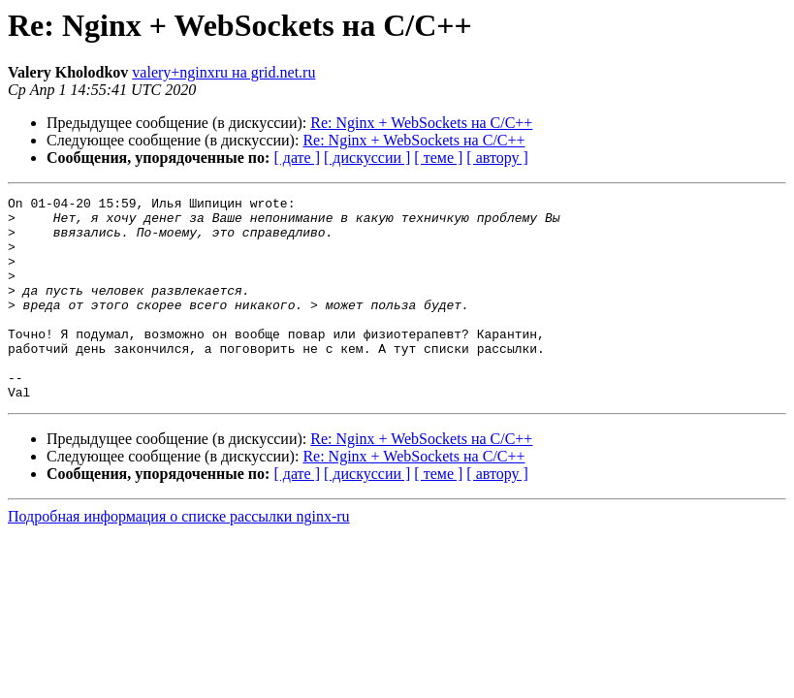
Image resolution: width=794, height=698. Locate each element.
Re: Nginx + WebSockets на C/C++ (421, 122)
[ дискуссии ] (367, 157)
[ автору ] (496, 157)
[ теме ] (438, 157)
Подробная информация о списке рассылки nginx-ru (179, 557)
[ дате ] (296, 157)
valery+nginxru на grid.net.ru (223, 72)
